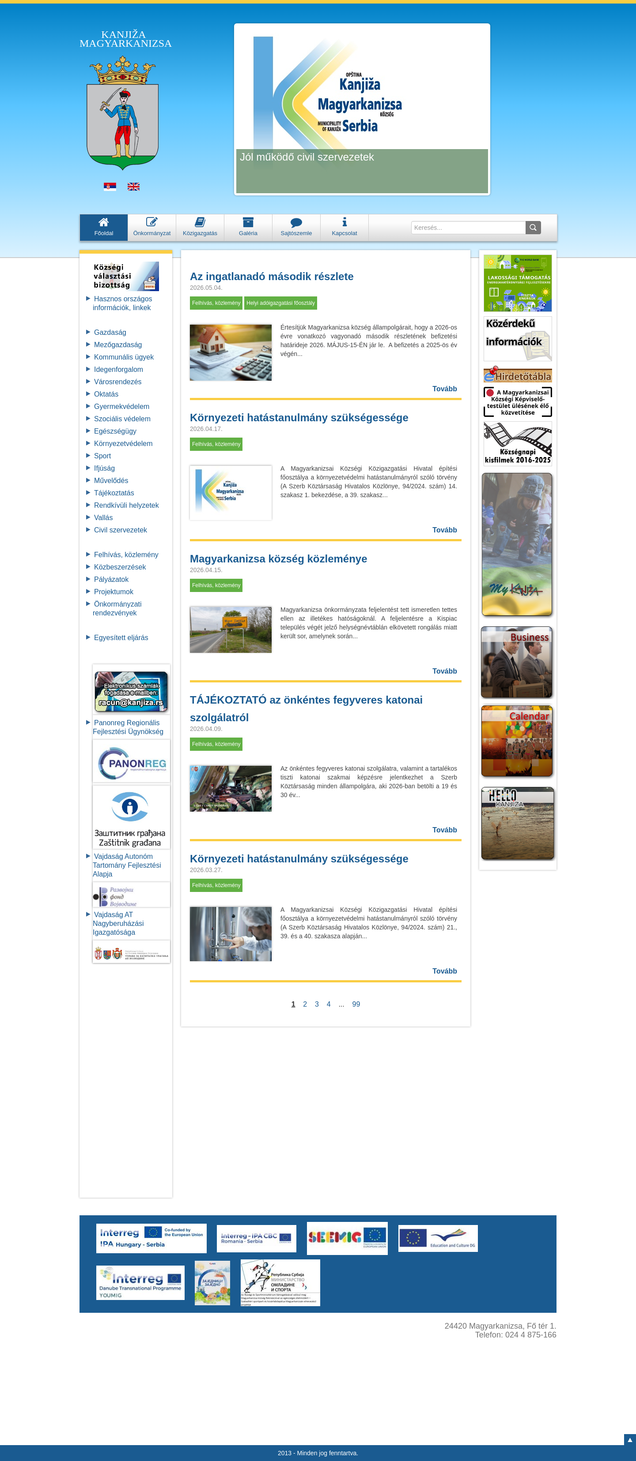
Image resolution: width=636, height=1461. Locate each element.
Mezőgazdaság (118, 344)
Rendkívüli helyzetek (126, 505)
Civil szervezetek (120, 530)
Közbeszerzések (120, 567)
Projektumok (113, 592)
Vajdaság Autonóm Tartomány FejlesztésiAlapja (127, 865)
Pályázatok (111, 579)
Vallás (103, 517)
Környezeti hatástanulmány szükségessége (299, 417)
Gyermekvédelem (121, 406)
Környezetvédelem (123, 443)
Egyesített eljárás (121, 637)
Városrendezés (118, 382)
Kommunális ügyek (124, 357)
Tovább (444, 389)
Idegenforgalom (118, 369)
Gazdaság (110, 332)
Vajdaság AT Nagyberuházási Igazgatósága (118, 923)
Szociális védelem (122, 419)
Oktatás (106, 394)
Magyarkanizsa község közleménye (278, 559)
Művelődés (111, 480)
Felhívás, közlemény (126, 554)
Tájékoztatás (114, 493)
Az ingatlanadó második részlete (272, 276)
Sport (102, 456)
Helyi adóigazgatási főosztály (280, 303)
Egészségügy (115, 431)
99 (356, 1004)
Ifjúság (104, 468)
